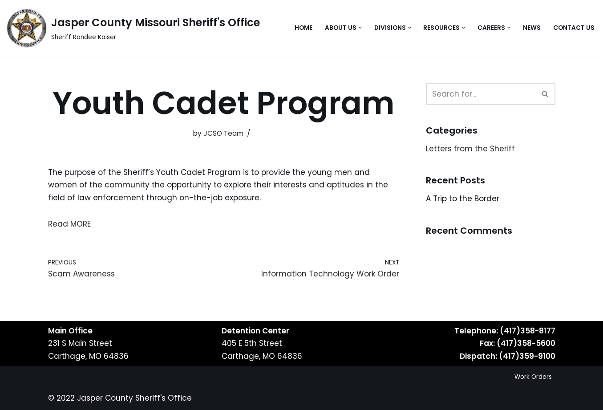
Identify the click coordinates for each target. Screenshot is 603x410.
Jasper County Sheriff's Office (134, 398)
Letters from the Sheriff (470, 148)
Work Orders (533, 377)
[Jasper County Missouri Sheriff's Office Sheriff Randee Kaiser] (133, 28)
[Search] (480, 94)
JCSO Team (223, 133)
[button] (360, 27)
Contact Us (574, 28)
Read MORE (69, 224)
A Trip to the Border (462, 198)
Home (303, 28)
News (532, 28)
